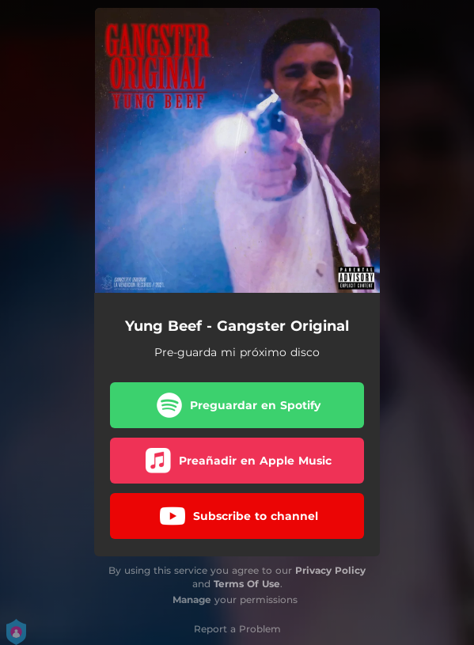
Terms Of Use (247, 584)
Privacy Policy (330, 570)
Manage (192, 599)
